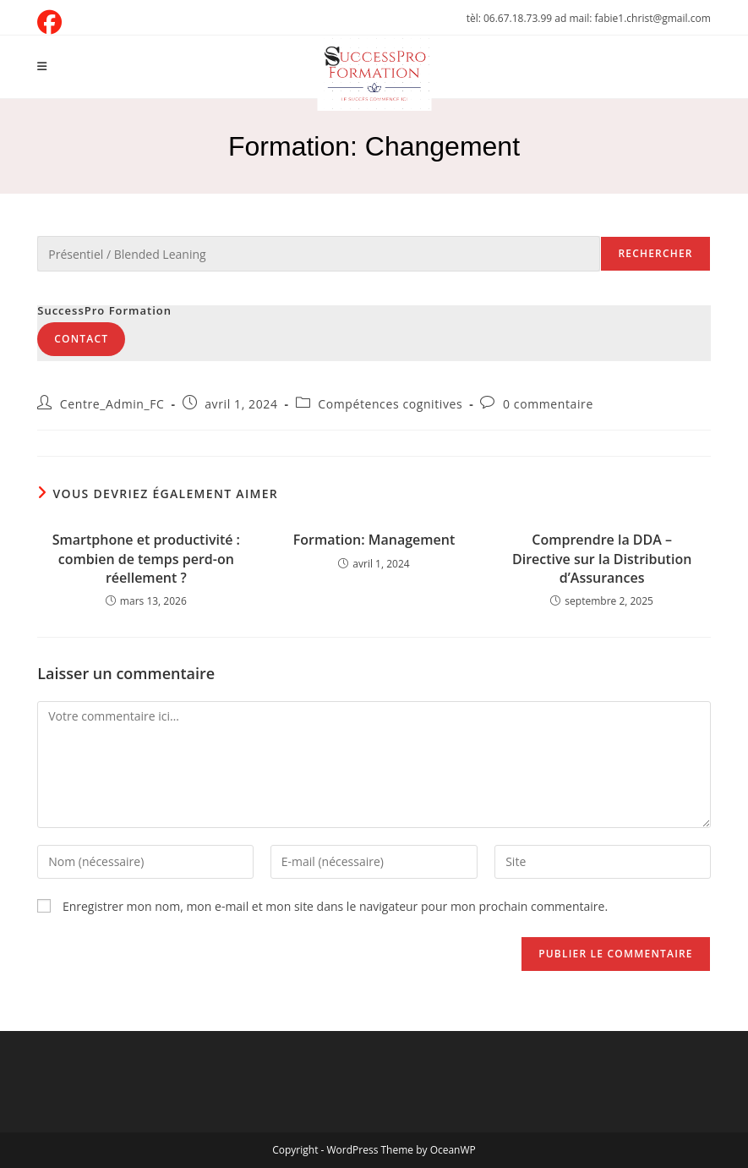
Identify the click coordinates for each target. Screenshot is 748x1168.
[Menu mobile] (42, 66)
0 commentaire (548, 404)
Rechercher (655, 253)
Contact (81, 339)
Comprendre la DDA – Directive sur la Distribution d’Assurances (601, 558)
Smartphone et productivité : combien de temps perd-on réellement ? (146, 558)
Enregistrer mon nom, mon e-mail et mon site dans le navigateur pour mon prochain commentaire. (335, 906)
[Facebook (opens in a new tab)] (52, 22)
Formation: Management (374, 539)
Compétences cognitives (390, 404)
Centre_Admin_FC (112, 404)
